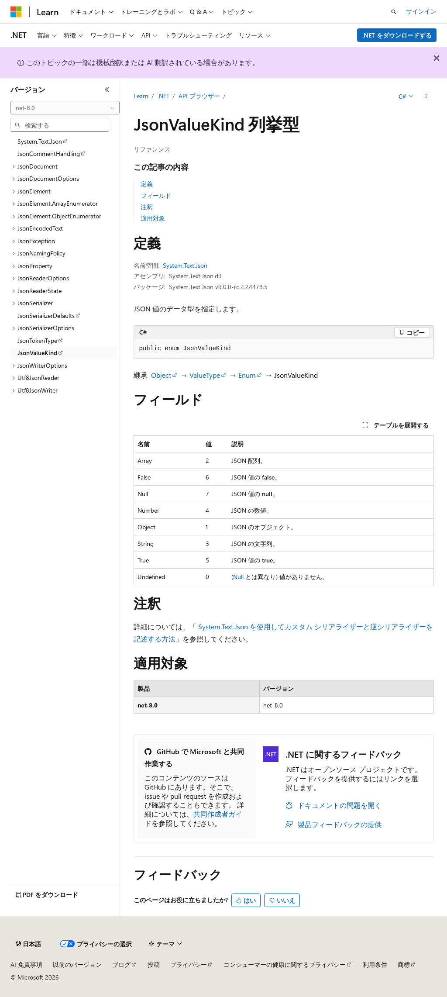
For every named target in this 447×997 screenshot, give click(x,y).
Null (238, 577)
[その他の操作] (425, 96)
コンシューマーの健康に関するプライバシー (285, 964)
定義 (147, 183)
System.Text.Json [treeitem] (39, 141)
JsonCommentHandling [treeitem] (48, 153)
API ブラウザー (199, 96)
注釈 (147, 207)
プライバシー (188, 964)
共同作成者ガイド (193, 818)
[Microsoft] (16, 11)
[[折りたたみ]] (107, 89)
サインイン (421, 11)
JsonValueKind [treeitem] (37, 352)
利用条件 (375, 964)
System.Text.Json (185, 265)
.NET (163, 96)
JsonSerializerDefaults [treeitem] (46, 315)
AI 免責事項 (26, 964)
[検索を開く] (393, 12)
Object (161, 374)
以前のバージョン (77, 964)
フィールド (156, 195)
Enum (247, 374)
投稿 (154, 964)
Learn (141, 96)
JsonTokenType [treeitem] (37, 340)
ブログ (121, 964)
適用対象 (153, 218)
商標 (404, 964)
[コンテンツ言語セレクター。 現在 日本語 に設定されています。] (28, 944)
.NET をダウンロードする (397, 35)
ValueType (204, 374)
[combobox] (65, 108)
